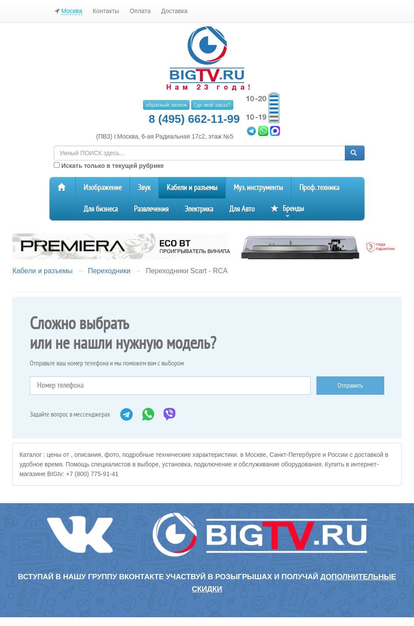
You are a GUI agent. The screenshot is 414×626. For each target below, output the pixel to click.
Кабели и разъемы (192, 187)
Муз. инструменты (258, 187)
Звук (144, 187)
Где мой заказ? (212, 105)
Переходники (109, 271)
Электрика (199, 209)
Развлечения (151, 209)
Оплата (140, 10)
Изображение (103, 187)
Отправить (350, 386)
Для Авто (242, 209)
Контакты (106, 10)
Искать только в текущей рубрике (109, 165)
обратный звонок (166, 105)
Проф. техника (319, 187)
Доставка (174, 10)
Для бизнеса (101, 209)
